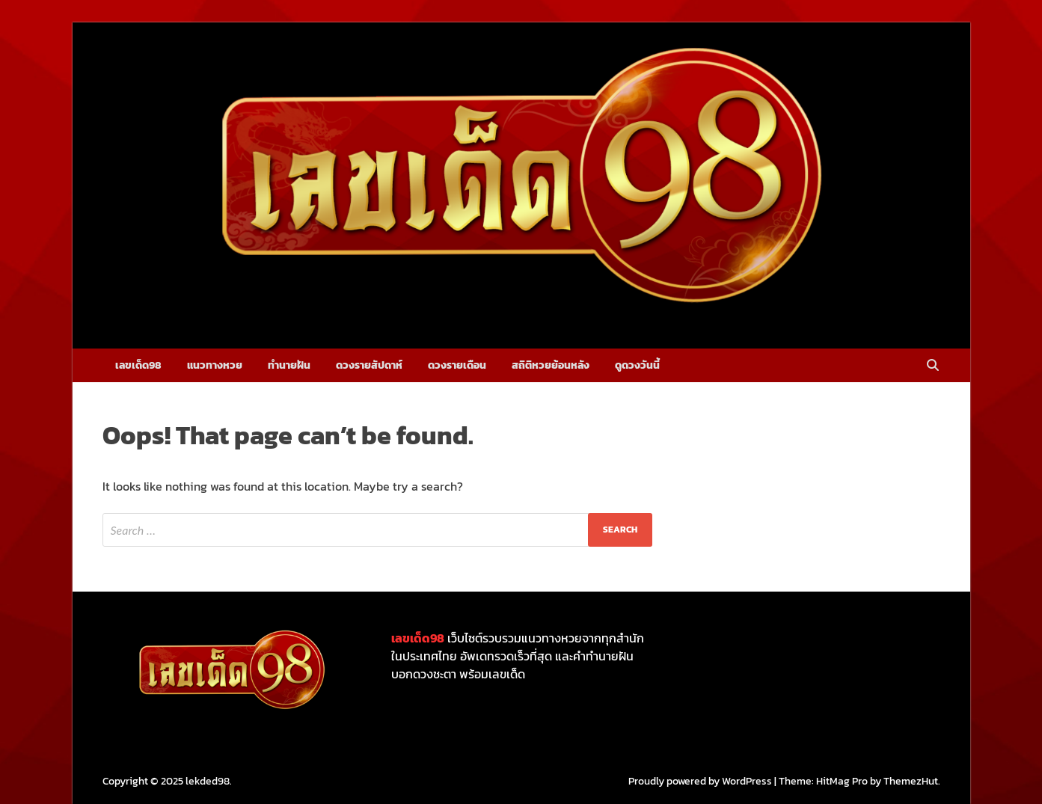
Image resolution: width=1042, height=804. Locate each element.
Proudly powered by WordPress (700, 781)
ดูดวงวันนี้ (637, 365)
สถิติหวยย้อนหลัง (550, 365)
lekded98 (208, 781)
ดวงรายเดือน (457, 365)
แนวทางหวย (214, 365)
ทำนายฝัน (289, 365)
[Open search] (933, 366)
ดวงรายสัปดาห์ (369, 365)
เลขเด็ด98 (138, 365)
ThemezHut (910, 781)
